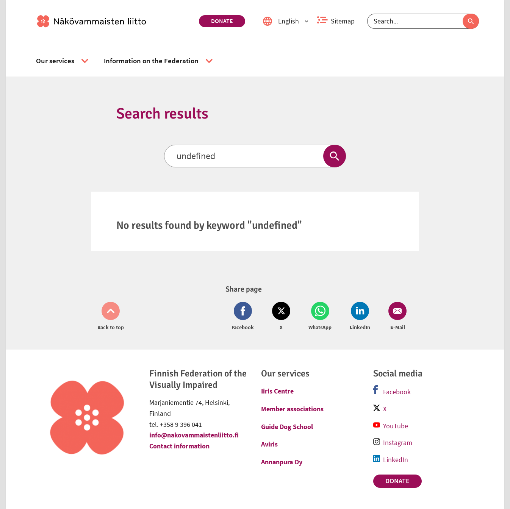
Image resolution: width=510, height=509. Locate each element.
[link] (115, 21)
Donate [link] (222, 21)
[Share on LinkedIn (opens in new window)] (360, 316)
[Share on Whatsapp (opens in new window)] (320, 316)
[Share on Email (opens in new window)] (396, 316)
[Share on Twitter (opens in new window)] (281, 316)
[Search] (423, 21)
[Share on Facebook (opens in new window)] (244, 316)
